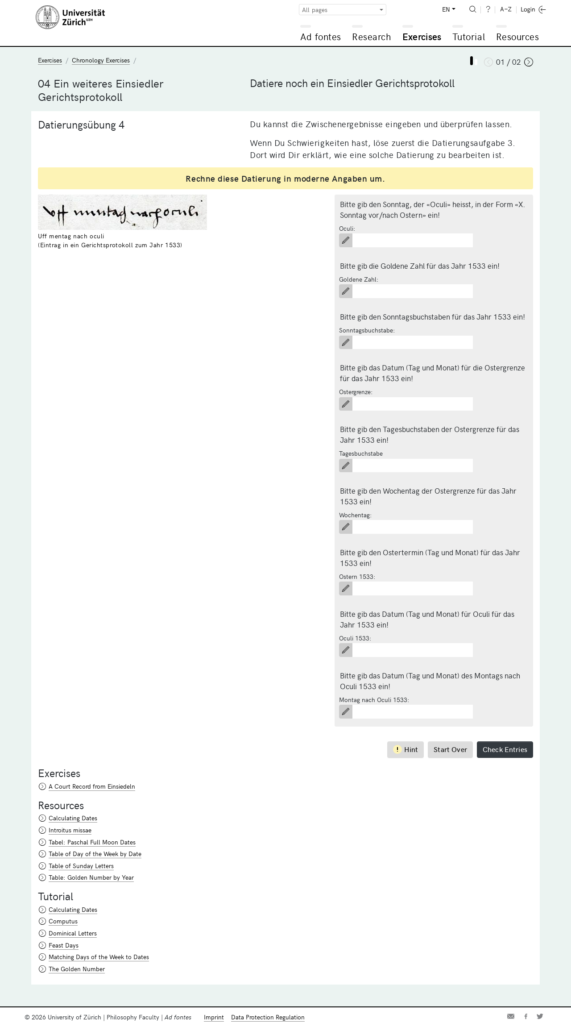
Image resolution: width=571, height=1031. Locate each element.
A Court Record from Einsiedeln (92, 786)
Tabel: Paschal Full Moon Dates (92, 842)
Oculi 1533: (355, 638)
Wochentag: (355, 515)
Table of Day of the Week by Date (95, 853)
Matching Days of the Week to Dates (99, 956)
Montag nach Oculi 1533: (374, 699)
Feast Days (64, 945)
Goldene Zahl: (359, 279)
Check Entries (505, 749)
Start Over (450, 749)
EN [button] (446, 9)
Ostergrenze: (356, 391)
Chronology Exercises (101, 60)
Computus (63, 921)
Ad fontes (320, 36)
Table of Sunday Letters (81, 865)
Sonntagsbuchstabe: (367, 330)
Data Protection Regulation (268, 1017)
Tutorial (468, 36)
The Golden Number (77, 968)
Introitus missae (70, 830)
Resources (517, 36)
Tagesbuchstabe (361, 453)
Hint (405, 749)
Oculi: (347, 228)
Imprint (214, 1017)
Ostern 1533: (357, 576)
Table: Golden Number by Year (91, 877)
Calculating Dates (73, 818)
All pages (314, 9)
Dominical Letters (73, 933)
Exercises (422, 36)
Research (371, 36)
